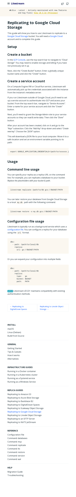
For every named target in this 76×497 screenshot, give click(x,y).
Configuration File (15, 434)
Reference (12, 430)
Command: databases (17, 438)
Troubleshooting (15, 475)
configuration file (15, 229)
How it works (13, 355)
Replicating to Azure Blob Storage (23, 397)
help (9, 467)
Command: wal (14, 459)
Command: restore (16, 452)
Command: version (16, 455)
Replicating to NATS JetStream (21, 422)
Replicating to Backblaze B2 (20, 401)
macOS (10, 328)
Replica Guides (15, 390)
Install (11, 324)
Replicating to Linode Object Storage (24, 415)
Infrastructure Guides (20, 367)
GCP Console (19, 59)
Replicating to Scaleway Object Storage (25, 408)
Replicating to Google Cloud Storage (24, 411)
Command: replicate (16, 445)
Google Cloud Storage (17, 36)
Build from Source (15, 335)
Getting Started (14, 348)
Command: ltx (13, 448)
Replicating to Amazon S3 (19, 394)
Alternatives (13, 358)
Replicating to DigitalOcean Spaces (23, 404)
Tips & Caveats (14, 351)
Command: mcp (14, 441)
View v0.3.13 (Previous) (46, 13)
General (11, 344)
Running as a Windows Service (21, 381)
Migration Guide (15, 471)
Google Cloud (56, 36)
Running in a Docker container (21, 371)
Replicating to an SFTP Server (21, 418)
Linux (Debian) (14, 332)
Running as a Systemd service (21, 378)
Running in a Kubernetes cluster (22, 374)
